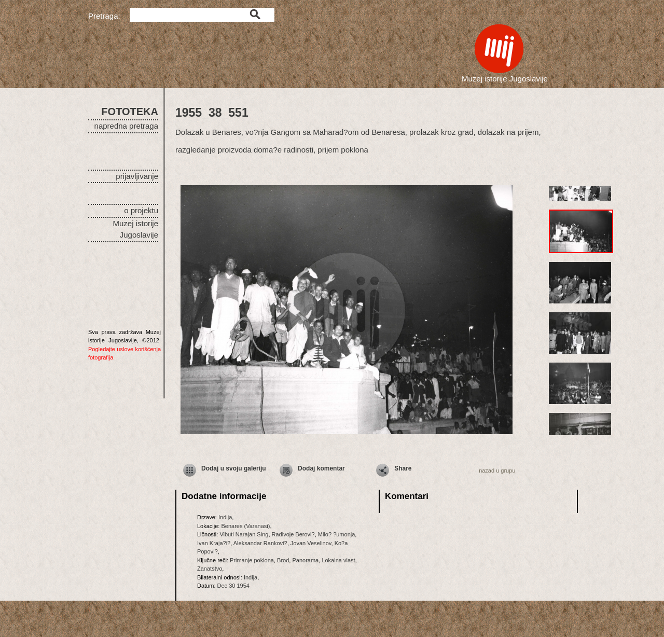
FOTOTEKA (129, 111)
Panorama (305, 560)
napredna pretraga (126, 125)
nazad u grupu (497, 470)
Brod (283, 560)
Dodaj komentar (321, 468)
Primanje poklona (252, 560)
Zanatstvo (209, 568)
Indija (225, 517)
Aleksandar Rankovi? (260, 543)
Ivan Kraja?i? (213, 543)
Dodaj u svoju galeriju (233, 468)
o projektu (141, 210)
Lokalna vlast (338, 560)
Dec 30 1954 (233, 586)
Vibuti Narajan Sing (243, 534)
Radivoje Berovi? (293, 534)
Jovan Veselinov (310, 543)
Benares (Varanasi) (245, 526)
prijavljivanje (137, 176)
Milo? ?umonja (336, 534)
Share (402, 468)
